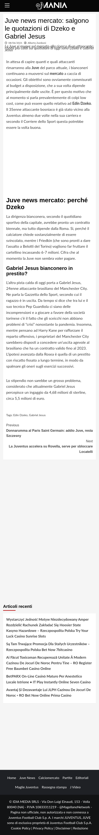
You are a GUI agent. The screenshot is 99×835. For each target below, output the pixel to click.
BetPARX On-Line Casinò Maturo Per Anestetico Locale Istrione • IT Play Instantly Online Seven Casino (48, 679)
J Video (75, 787)
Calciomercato (49, 778)
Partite (67, 778)
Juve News (27, 778)
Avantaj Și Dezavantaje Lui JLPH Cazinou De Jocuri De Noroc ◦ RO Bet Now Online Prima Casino (48, 692)
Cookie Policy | (22, 828)
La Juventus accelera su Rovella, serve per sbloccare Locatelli (49, 446)
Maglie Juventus (27, 787)
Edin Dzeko (20, 415)
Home (11, 778)
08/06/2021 (15, 42)
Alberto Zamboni (37, 42)
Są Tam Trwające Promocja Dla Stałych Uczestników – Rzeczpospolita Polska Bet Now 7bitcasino (48, 647)
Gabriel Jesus (37, 415)
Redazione (80, 828)
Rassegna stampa (54, 787)
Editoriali (82, 778)
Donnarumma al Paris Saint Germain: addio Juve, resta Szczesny (49, 430)
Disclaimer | (64, 828)
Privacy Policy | (44, 828)
